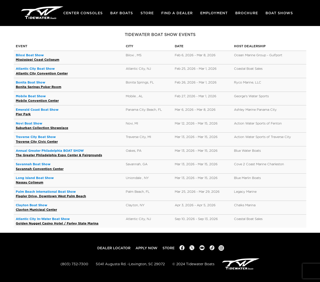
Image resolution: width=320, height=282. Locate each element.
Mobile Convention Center (37, 100)
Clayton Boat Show (31, 205)
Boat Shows (279, 13)
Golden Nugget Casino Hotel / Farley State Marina (57, 223)
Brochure (246, 13)
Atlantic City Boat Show (35, 68)
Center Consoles (83, 13)
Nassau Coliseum (29, 182)
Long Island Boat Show (35, 178)
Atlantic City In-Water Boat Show (43, 219)
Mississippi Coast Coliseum (37, 60)
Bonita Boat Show (30, 82)
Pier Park (23, 114)
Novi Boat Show (29, 123)
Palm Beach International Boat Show (46, 192)
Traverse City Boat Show (36, 137)
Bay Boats (121, 13)
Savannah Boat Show (33, 164)
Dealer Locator (113, 248)
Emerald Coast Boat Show (37, 110)
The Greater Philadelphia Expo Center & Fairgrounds (59, 155)
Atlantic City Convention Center (42, 73)
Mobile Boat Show (31, 96)
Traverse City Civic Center (37, 142)
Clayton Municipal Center (36, 210)
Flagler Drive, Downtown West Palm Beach (51, 196)
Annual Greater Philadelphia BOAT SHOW (50, 150)
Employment (214, 13)
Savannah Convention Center (40, 169)
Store (147, 13)
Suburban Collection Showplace (42, 128)
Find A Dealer (177, 13)
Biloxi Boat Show (30, 55)
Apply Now (147, 248)
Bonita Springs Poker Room (38, 87)
